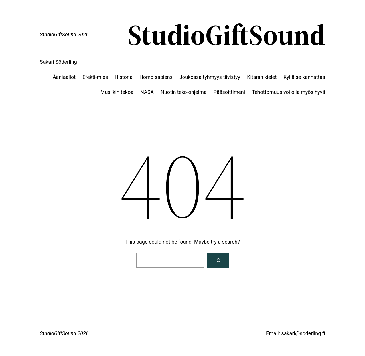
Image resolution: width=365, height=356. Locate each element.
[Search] (218, 260)
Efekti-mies (95, 77)
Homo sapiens (156, 77)
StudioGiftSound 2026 (64, 34)
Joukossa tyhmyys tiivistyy (209, 77)
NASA (147, 92)
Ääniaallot (64, 77)
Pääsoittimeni (229, 92)
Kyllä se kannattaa (304, 77)
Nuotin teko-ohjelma (183, 92)
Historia (124, 77)
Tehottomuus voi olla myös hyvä (288, 92)
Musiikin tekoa (116, 92)
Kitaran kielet (262, 77)
